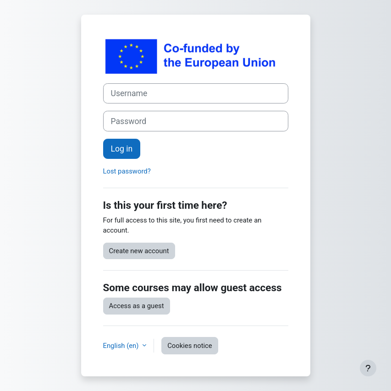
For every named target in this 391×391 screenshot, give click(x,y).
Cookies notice (189, 346)
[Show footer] (368, 368)
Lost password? (127, 171)
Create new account (139, 251)
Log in (122, 148)
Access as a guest (136, 306)
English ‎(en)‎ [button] (122, 346)
